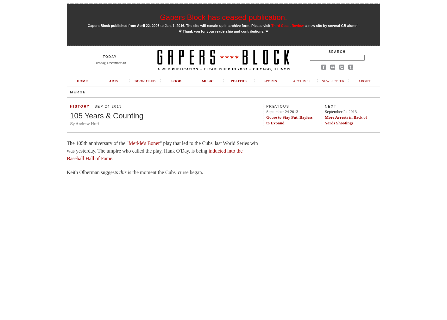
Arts (113, 81)
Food (176, 81)
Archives (301, 81)
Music (208, 81)
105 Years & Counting (106, 115)
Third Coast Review (287, 26)
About (364, 81)
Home (82, 81)
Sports (270, 81)
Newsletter (333, 81)
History (80, 106)
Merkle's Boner (144, 143)
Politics (239, 81)
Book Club (145, 81)
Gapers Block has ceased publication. (223, 17)
